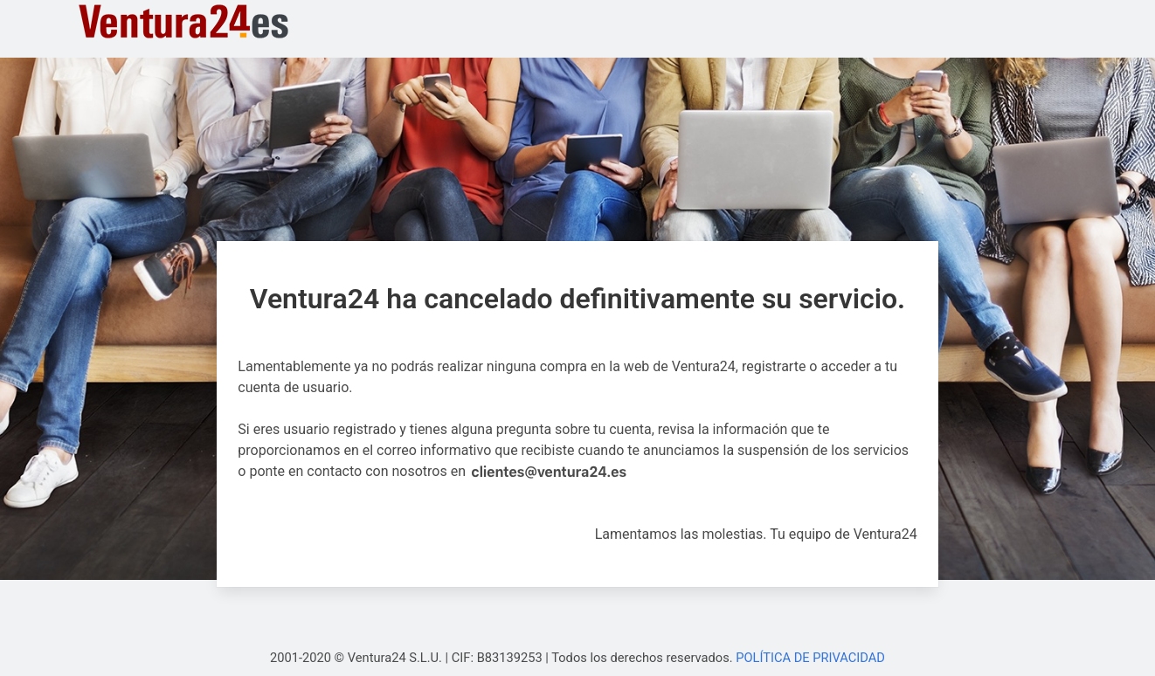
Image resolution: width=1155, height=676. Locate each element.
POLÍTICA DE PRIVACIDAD (810, 658)
